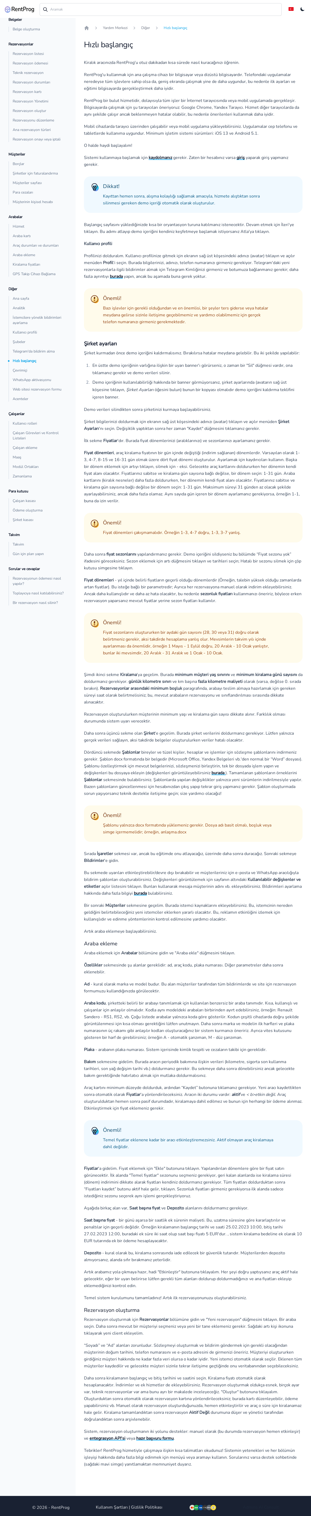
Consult (271, 1507)
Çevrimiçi (20, 370)
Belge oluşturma (26, 29)
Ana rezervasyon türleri (32, 129)
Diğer (145, 27)
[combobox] (161, 9)
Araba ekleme (24, 254)
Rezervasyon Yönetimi (30, 101)
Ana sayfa (21, 298)
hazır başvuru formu (155, 1438)
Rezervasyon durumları (31, 82)
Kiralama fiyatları (26, 264)
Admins (250, 1507)
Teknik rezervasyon (28, 72)
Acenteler (20, 398)
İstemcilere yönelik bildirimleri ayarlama (37, 320)
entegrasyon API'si (107, 1438)
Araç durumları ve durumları (36, 245)
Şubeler (19, 341)
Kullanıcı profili (25, 332)
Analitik (19, 308)
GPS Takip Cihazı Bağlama (34, 273)
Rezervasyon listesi (28, 53)
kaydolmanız (160, 158)
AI (261, 1507)
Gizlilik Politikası (146, 1507)
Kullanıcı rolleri (25, 423)
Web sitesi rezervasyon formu (37, 389)
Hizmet (18, 226)
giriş (241, 158)
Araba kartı (22, 235)
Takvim (18, 544)
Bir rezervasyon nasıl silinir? (35, 602)
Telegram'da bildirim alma (34, 351)
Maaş (17, 457)
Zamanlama (22, 476)
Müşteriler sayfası (27, 182)
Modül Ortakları (26, 466)
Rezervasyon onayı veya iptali (36, 139)
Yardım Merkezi (115, 27)
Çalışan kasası (24, 500)
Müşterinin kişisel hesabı (33, 201)
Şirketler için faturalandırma (35, 173)
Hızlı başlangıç (24, 360)
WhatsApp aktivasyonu (32, 379)
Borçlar (18, 163)
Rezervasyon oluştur (29, 110)
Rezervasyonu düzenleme (33, 120)
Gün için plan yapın (28, 553)
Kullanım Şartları (112, 1507)
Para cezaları (23, 192)
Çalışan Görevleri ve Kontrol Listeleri (36, 435)
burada (116, 276)
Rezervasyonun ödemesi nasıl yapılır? (37, 581)
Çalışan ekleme (25, 447)
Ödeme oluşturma (28, 510)
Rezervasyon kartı (27, 91)
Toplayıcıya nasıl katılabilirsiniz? (38, 593)
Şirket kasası (23, 519)
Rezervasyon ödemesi (30, 63)
